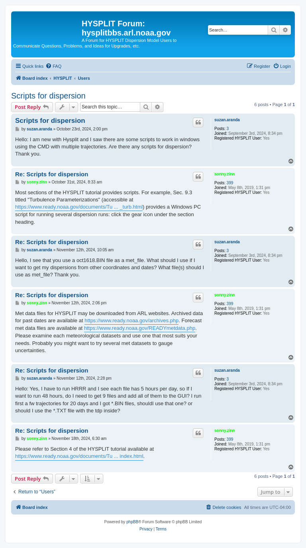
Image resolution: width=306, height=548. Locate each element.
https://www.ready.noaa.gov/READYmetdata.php (139, 328)
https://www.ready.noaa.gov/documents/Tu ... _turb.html (79, 207)
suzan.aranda (227, 120)
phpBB (132, 522)
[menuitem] (53, 66)
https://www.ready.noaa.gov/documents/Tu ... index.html (79, 456)
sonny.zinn (224, 174)
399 (230, 183)
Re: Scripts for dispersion (51, 174)
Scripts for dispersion (48, 95)
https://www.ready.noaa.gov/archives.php (131, 320)
